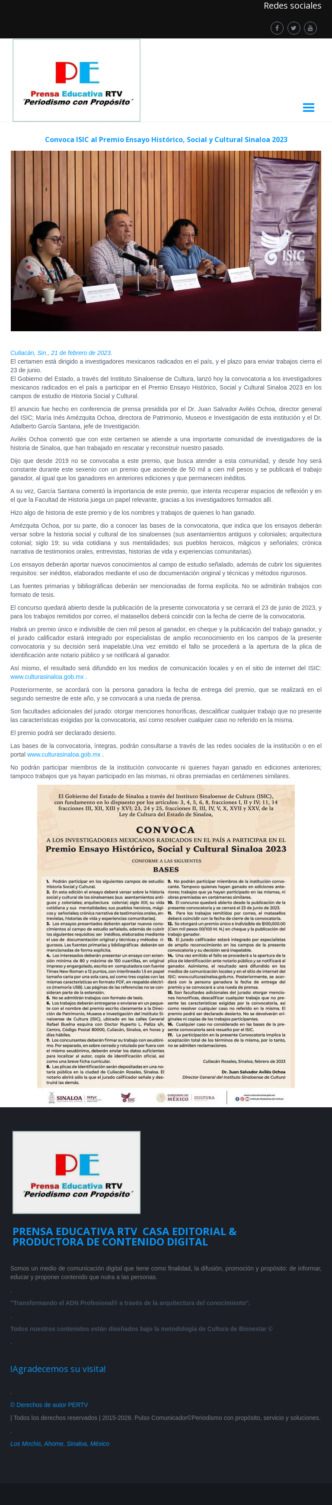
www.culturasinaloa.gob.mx (48, 676)
